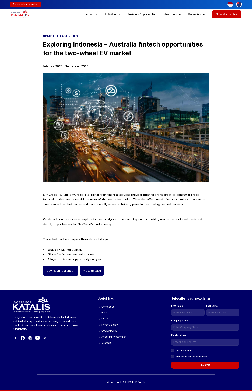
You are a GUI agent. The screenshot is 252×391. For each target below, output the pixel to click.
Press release (92, 270)
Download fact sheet (61, 270)
